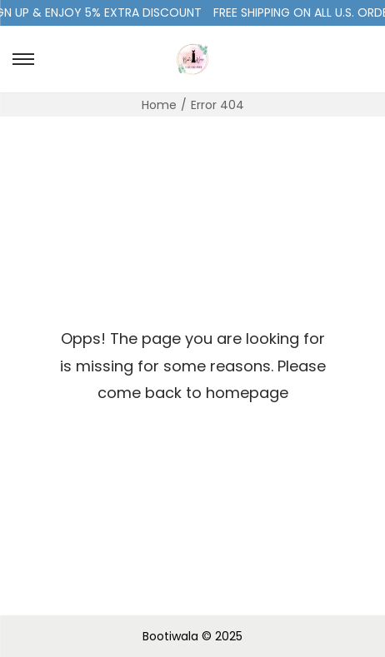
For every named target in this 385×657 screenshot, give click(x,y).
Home (159, 105)
